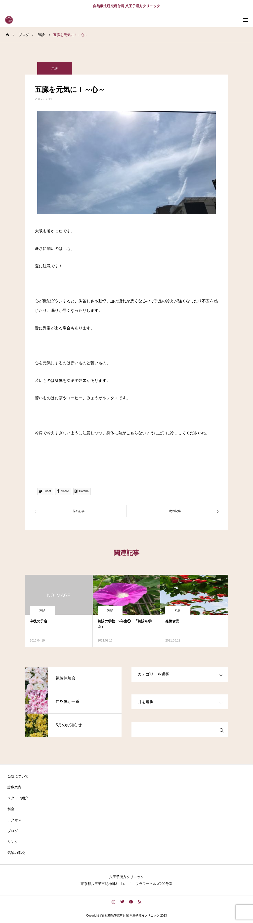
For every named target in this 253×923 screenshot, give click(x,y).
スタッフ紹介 (17, 798)
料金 (10, 809)
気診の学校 (16, 852)
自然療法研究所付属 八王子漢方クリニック (126, 6)
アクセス (14, 820)
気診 (54, 68)
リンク (12, 841)
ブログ (12, 831)
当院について (17, 776)
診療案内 (14, 787)
